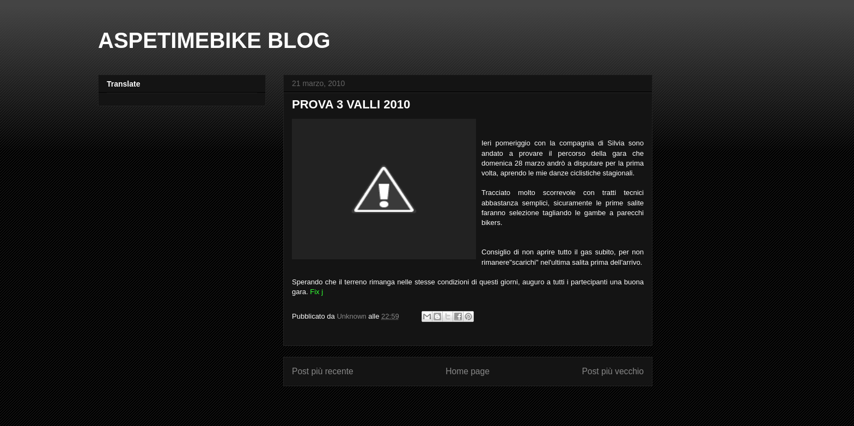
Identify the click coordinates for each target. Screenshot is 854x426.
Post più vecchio (613, 371)
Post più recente (322, 371)
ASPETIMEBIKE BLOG (214, 40)
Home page (468, 371)
